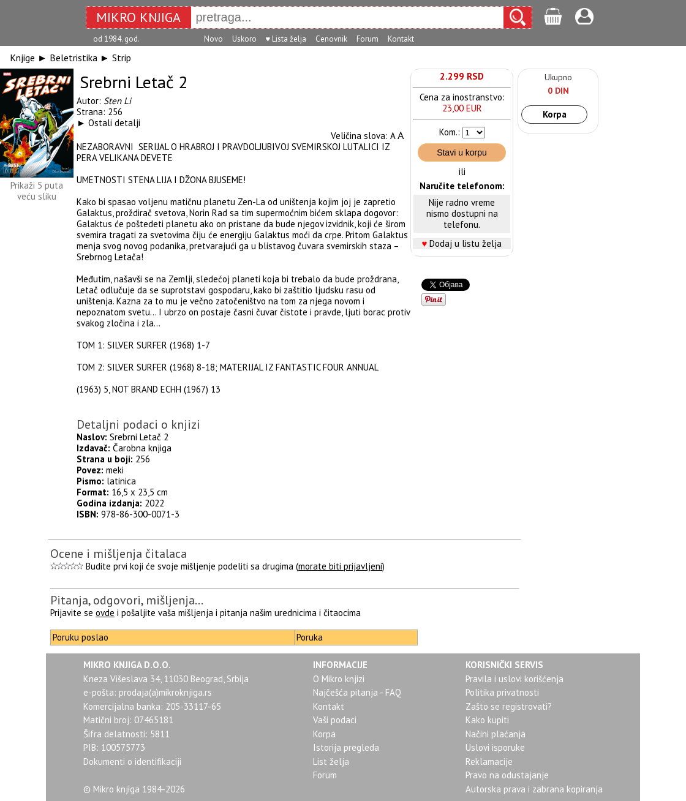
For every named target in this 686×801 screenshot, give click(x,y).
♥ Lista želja (286, 39)
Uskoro (244, 39)
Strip (121, 57)
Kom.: (449, 132)
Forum (367, 39)
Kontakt (401, 39)
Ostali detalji (114, 123)
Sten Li (117, 101)
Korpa (555, 114)
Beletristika (73, 57)
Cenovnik (331, 39)
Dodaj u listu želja (465, 243)
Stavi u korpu (462, 152)
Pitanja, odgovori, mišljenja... (126, 600)
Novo (213, 39)
